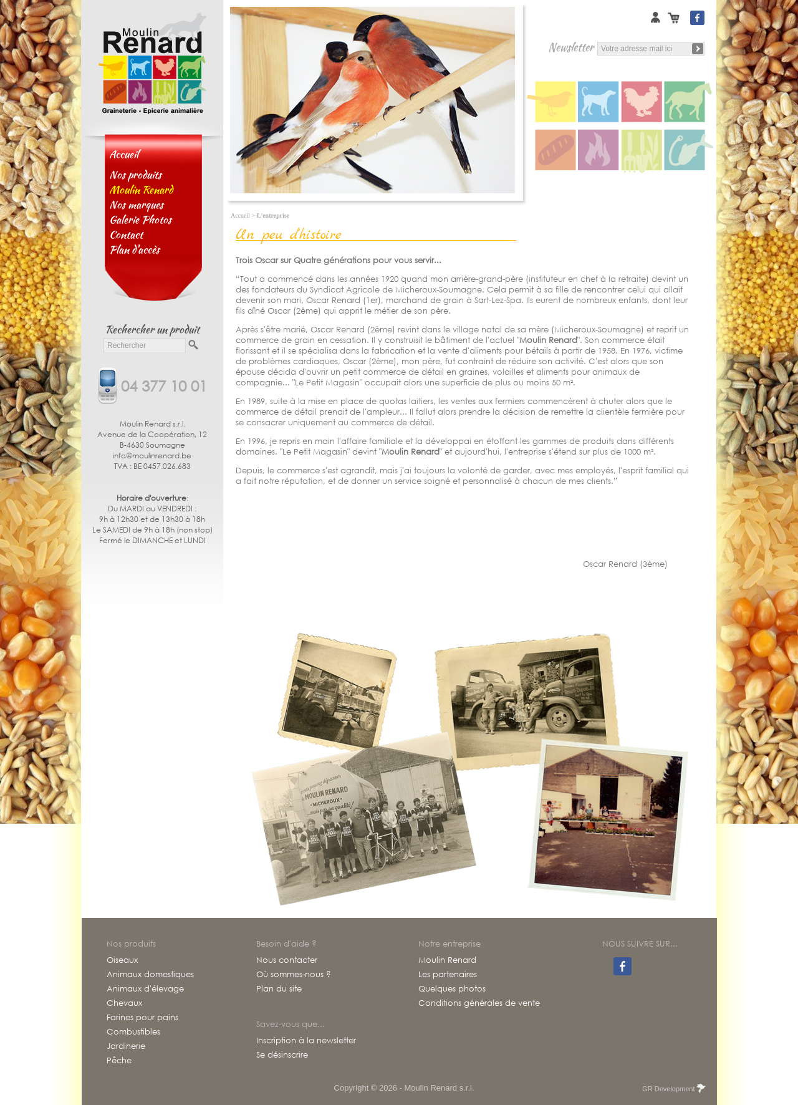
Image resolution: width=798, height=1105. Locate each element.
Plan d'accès (134, 249)
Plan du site (279, 989)
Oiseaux (122, 960)
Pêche (119, 1061)
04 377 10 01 (164, 384)
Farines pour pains (142, 1018)
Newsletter (571, 47)
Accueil (123, 154)
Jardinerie (126, 1046)
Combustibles (133, 1032)
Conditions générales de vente (479, 1003)
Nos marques (136, 204)
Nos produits (135, 174)
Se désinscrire (282, 1055)
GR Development (673, 1089)
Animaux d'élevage (145, 989)
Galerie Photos (140, 219)
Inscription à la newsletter (306, 1041)
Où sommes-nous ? (293, 975)
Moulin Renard (447, 960)
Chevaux (124, 1003)
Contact (126, 234)
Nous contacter (286, 960)
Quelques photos (452, 989)
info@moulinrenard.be (152, 455)
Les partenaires (447, 975)
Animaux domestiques (150, 975)
